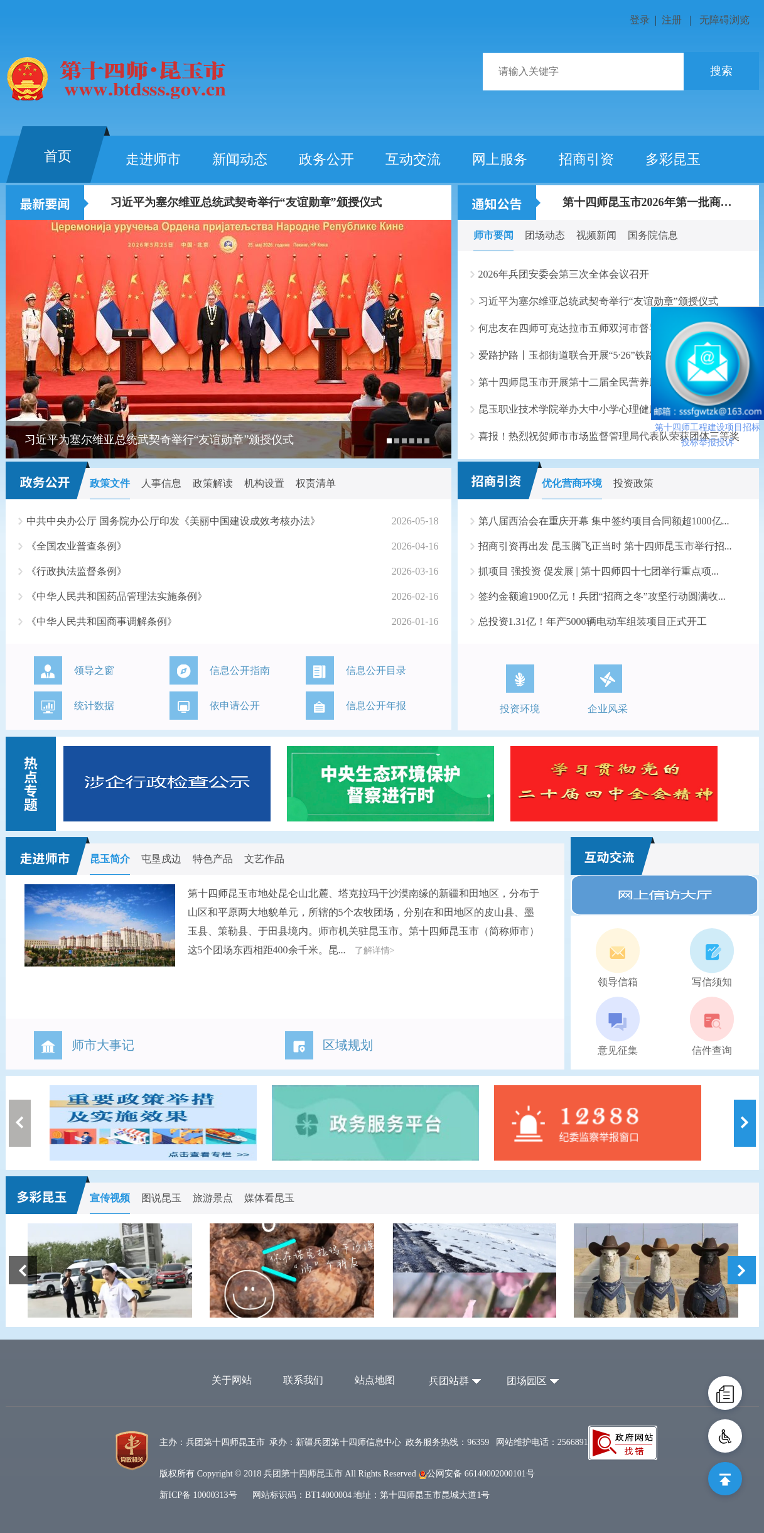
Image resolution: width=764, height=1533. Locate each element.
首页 (58, 156)
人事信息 (161, 483)
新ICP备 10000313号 (198, 1495)
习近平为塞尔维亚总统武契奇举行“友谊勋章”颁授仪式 (246, 202)
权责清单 (316, 483)
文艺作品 (264, 858)
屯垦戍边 (161, 858)
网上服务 (499, 159)
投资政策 (633, 483)
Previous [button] (20, 1123)
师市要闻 (493, 235)
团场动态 (545, 235)
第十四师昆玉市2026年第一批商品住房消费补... (649, 202)
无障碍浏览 (724, 19)
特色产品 (213, 858)
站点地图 (375, 1380)
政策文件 (110, 483)
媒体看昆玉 (269, 1198)
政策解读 (213, 483)
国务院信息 (653, 235)
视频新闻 (596, 235)
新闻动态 (239, 159)
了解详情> (375, 950)
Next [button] (745, 1123)
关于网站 (232, 1380)
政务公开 (326, 159)
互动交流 (413, 159)
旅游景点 (213, 1198)
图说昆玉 (161, 1198)
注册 (672, 19)
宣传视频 (110, 1198)
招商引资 (586, 159)
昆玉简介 (110, 858)
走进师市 (153, 159)
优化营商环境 (572, 483)
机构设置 (264, 483)
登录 (640, 19)
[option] (228, 339)
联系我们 (303, 1380)
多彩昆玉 (673, 159)
